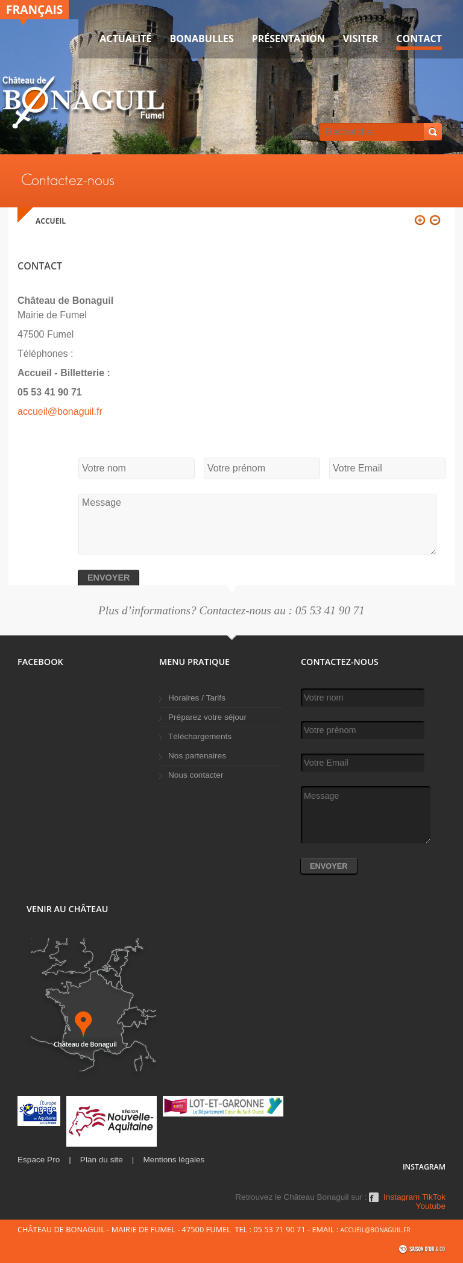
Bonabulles (202, 38)
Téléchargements (200, 736)
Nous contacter (195, 775)
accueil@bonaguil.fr (59, 411)
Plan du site (101, 1159)
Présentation (288, 38)
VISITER (361, 38)
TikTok (434, 1197)
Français (34, 9)
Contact (419, 38)
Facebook (374, 1201)
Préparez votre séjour (207, 717)
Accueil (51, 221)
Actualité (125, 38)
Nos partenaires (197, 755)
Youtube (431, 1206)
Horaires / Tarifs (196, 697)
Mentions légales (173, 1159)
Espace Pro (38, 1159)
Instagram (401, 1197)
